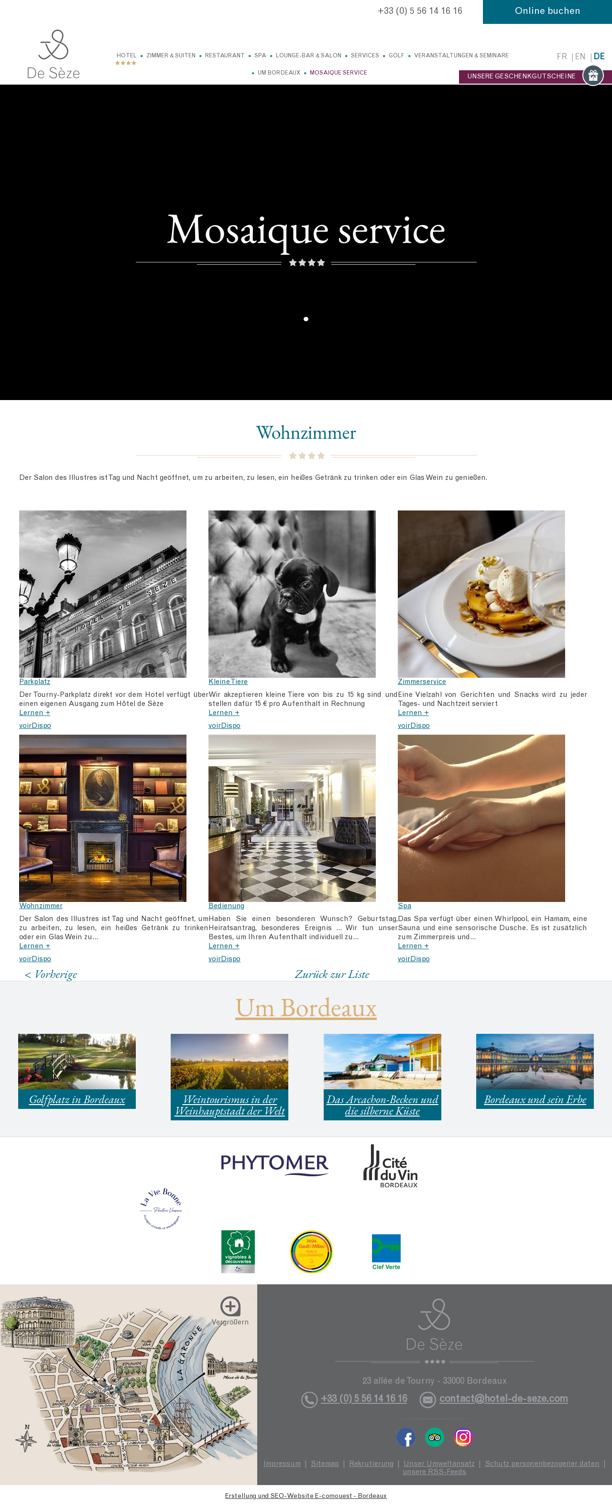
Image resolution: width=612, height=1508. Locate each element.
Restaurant (225, 56)
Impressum (282, 1464)
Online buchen (547, 12)
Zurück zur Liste (332, 973)
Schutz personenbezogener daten (542, 1464)
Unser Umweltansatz (439, 1464)
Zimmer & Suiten (171, 56)
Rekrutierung (371, 1464)
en (580, 58)
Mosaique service (338, 73)
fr (562, 58)
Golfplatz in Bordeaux (77, 1099)
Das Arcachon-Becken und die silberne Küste (382, 1105)
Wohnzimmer (41, 906)
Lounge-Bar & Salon (308, 56)
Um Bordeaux (279, 73)
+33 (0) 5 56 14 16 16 (420, 12)
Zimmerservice (422, 682)
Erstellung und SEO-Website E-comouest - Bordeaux (306, 1496)
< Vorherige (50, 974)
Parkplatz (34, 682)
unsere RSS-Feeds (434, 1472)
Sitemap (325, 1464)
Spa (260, 56)
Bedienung (226, 906)
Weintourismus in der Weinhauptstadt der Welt (230, 1105)
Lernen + (34, 713)
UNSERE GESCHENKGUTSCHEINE (535, 77)
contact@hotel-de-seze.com (503, 1400)
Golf (396, 56)
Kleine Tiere (228, 682)
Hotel (127, 56)
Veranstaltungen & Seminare (461, 56)
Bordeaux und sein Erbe (535, 1099)
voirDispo (35, 726)
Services (365, 56)
